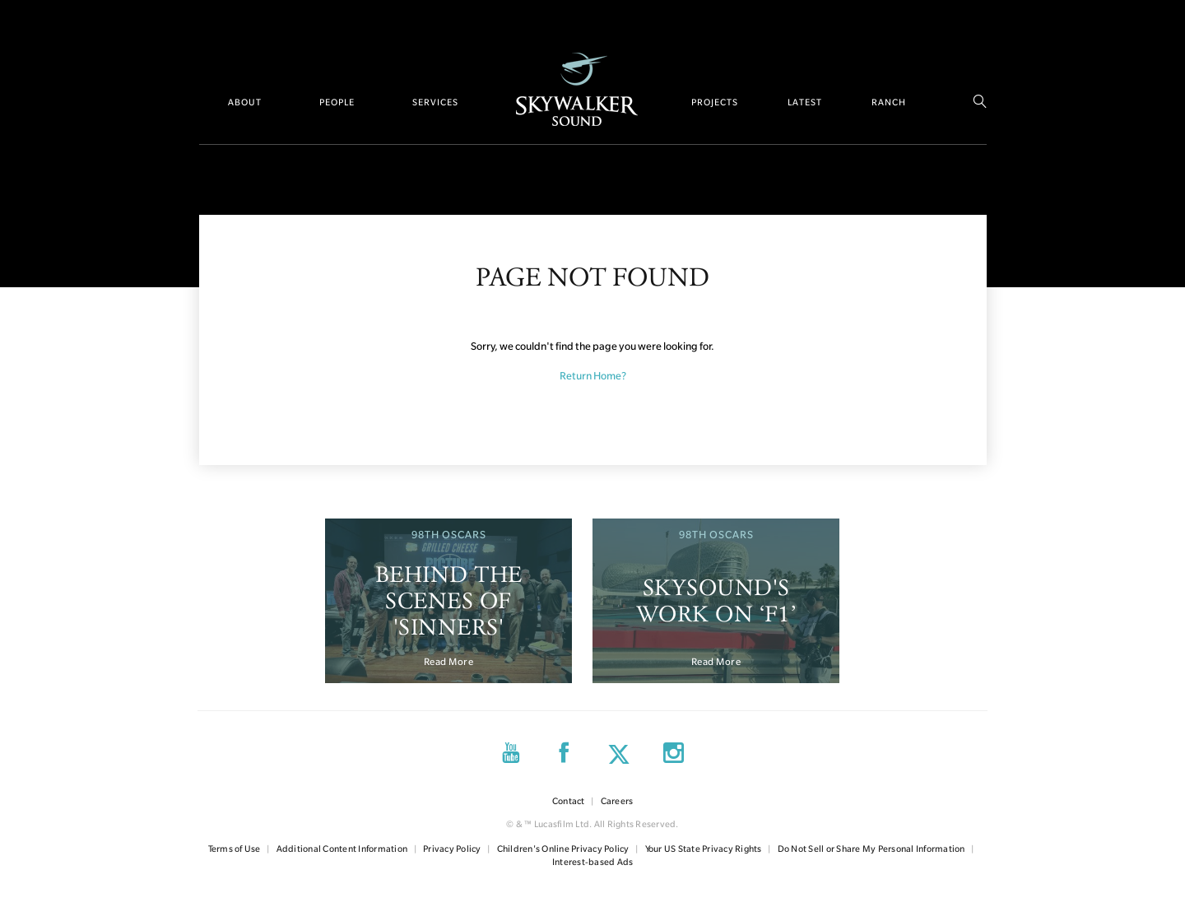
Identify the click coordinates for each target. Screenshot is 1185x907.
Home (577, 89)
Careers (617, 801)
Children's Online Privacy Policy (563, 849)
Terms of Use (234, 849)
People (337, 102)
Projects (714, 102)
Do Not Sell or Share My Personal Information (871, 849)
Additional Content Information (342, 849)
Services (435, 102)
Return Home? (593, 376)
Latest (805, 102)
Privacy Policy (452, 849)
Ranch (888, 102)
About (245, 102)
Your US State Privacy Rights (703, 849)
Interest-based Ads (593, 862)
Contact (568, 801)
